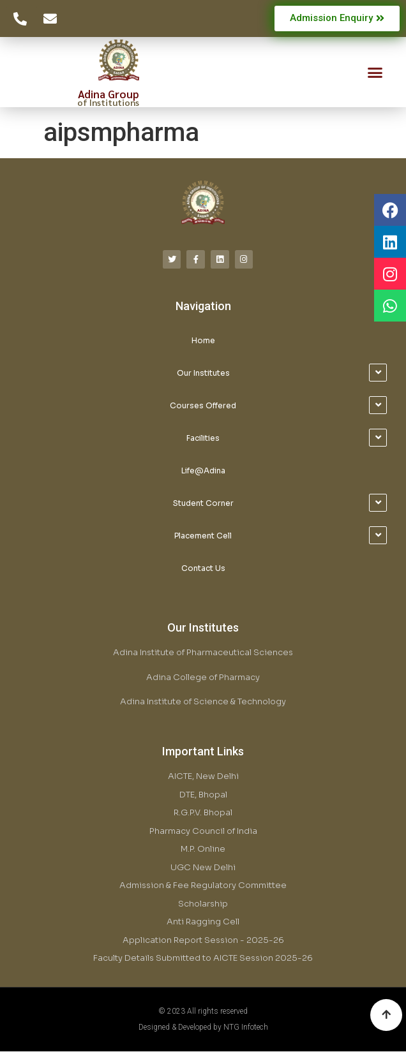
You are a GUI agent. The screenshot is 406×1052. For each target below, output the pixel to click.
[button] (375, 73)
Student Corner (203, 503)
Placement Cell (203, 535)
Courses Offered (203, 405)
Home (203, 340)
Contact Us (203, 568)
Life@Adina (203, 470)
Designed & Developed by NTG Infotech (203, 1027)
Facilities (203, 438)
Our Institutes (203, 373)
